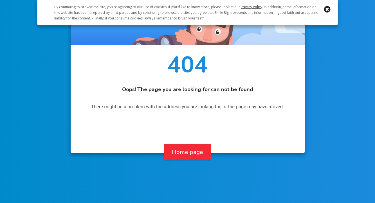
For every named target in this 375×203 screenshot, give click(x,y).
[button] (327, 9)
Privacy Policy (251, 7)
